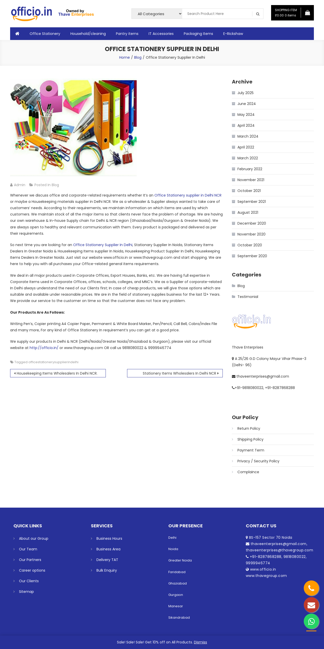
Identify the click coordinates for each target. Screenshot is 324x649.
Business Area (108, 549)
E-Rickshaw (233, 33)
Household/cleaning (88, 33)
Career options (32, 570)
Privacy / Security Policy (258, 461)
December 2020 (251, 223)
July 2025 (245, 92)
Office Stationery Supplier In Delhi (102, 244)
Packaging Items (198, 33)
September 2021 (251, 201)
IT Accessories (161, 33)
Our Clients (29, 580)
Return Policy (248, 428)
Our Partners (30, 559)
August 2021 (247, 212)
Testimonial (247, 296)
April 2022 (245, 147)
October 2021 (249, 190)
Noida (173, 549)
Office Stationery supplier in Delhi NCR (187, 195)
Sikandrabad (179, 617)
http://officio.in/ (44, 347)
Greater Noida (180, 560)
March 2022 (247, 158)
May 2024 (246, 114)
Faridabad (177, 572)
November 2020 (251, 234)
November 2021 (250, 179)
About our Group (33, 538)
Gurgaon (175, 594)
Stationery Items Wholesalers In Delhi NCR (179, 373)
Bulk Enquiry (106, 570)
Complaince (248, 471)
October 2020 (249, 245)
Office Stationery (45, 33)
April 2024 (246, 125)
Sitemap (26, 591)
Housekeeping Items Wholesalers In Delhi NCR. (57, 373)
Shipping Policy (250, 439)
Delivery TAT (107, 559)
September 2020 (252, 255)
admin (19, 184)
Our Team (28, 549)
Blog (55, 184)
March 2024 (247, 136)
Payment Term (250, 450)
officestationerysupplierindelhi (53, 362)
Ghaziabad (177, 583)
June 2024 (246, 103)
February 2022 (249, 168)
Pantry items (127, 33)
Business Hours (109, 538)
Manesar (175, 606)
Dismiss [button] (200, 642)
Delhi (172, 537)
